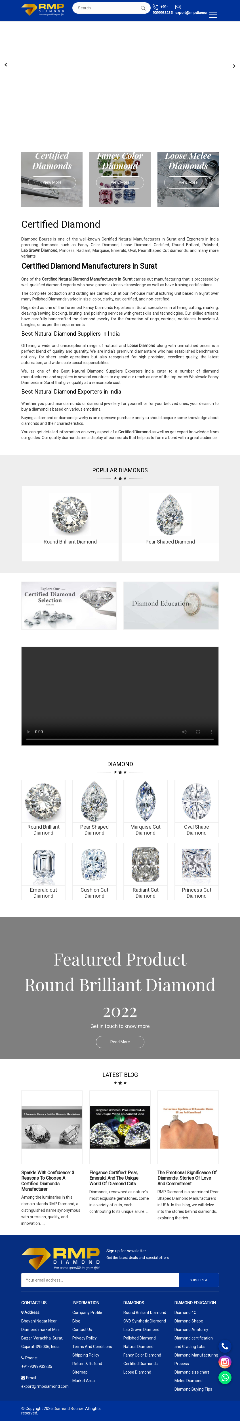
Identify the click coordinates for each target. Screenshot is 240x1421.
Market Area (83, 1380)
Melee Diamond (188, 1380)
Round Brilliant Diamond (144, 1312)
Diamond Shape (188, 1321)
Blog (76, 1321)
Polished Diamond (139, 1338)
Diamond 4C (185, 1312)
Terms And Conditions (92, 1346)
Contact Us (82, 1329)
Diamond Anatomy (191, 1329)
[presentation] (5, 64)
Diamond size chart (191, 1372)
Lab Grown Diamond (141, 1329)
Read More (127, 1042)
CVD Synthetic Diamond (144, 1321)
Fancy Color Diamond (142, 1355)
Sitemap (80, 1372)
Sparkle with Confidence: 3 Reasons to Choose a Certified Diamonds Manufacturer (47, 1181)
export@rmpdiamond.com (197, 9)
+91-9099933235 (162, 9)
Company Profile (87, 1312)
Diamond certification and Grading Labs (193, 1342)
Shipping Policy (85, 1355)
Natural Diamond (138, 1346)
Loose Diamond (137, 1372)
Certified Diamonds (140, 1363)
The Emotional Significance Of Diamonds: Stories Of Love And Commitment (187, 1178)
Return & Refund (87, 1363)
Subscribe (199, 1280)
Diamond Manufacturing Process (196, 1359)
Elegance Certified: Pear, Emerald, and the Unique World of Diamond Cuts (113, 1178)
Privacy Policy (84, 1338)
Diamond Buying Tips (193, 1389)
